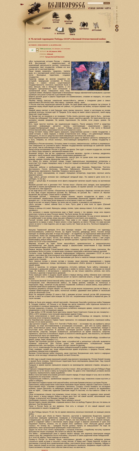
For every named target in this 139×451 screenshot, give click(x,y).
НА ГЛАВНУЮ (33, 45)
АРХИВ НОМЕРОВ (43, 45)
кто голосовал (65, 49)
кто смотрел (56, 49)
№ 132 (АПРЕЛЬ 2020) (55, 45)
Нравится (44, 450)
